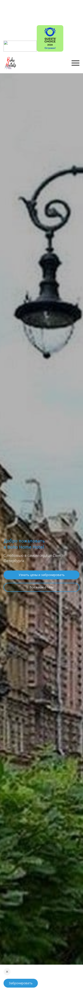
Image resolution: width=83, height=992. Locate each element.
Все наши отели (41, 587)
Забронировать (21, 983)
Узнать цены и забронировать (42, 575)
